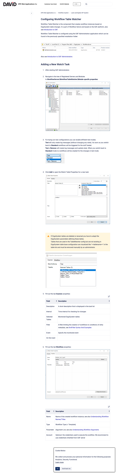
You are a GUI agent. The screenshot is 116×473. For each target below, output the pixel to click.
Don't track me (66, 468)
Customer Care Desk (50, 4)
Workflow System (63, 13)
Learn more (59, 462)
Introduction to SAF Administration (59, 57)
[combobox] (98, 4)
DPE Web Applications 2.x (27, 4)
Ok (57, 468)
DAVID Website (64, 4)
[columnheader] (51, 301)
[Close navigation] (31, 13)
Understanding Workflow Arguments (86, 430)
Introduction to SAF (50, 30)
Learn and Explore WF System (79, 13)
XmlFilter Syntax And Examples (80, 328)
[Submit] (86, 4)
